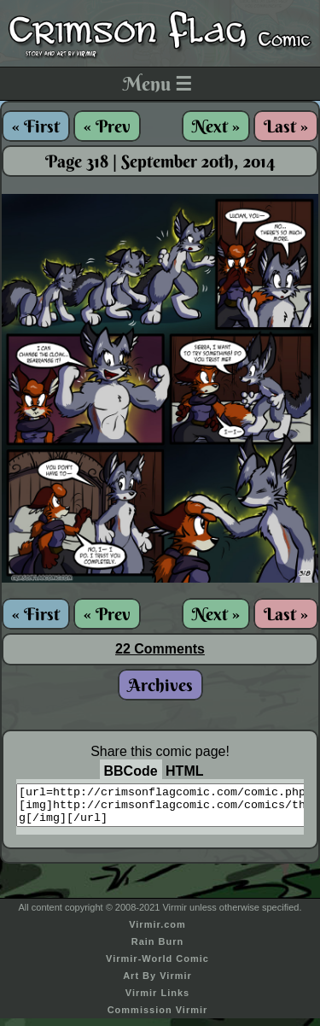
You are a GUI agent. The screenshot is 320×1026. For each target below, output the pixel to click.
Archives (160, 684)
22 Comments (160, 649)
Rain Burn (157, 949)
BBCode (131, 771)
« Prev (107, 126)
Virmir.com (157, 932)
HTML (184, 771)
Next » (216, 126)
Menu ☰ (157, 84)
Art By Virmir (157, 983)
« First (36, 126)
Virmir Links (157, 1000)
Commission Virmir (158, 1017)
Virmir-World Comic (157, 966)
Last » (286, 126)
